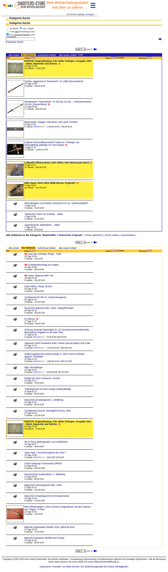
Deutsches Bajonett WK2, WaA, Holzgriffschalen (49, 308)
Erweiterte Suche (14, 42)
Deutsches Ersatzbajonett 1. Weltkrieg (43, 400)
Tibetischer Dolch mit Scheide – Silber (44, 214)
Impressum (45, 566)
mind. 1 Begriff (28, 29)
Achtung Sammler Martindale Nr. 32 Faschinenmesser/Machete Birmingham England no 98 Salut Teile (56, 331)
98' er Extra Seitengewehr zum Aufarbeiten (46, 442)
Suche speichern (93, 235)
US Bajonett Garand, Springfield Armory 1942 (47, 410)
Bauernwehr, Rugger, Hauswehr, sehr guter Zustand (51, 122)
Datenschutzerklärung (105, 561)
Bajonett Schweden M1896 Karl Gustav (44, 538)
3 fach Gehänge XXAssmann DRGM (43, 463)
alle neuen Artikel (68, 55)
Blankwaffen (49, 235)
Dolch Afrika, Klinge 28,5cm (38, 286)
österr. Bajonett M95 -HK (40, 275)
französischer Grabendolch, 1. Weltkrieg (44, 474)
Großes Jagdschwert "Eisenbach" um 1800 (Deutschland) (54, 81)
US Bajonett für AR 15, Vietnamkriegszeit (45, 297)
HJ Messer (29, 319)
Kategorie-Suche (19, 18)
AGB (80, 561)
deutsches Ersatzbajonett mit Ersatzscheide (46, 496)
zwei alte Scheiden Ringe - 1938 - (45, 254)
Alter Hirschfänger (33, 367)
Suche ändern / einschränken (120, 235)
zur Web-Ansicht (70, 566)
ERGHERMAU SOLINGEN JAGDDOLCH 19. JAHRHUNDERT (56, 203)
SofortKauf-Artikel (47, 55)
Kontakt (56, 566)
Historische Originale (70, 235)
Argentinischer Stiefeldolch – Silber (42, 225)
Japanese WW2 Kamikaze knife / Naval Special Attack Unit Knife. (57, 343)
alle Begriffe (14, 29)
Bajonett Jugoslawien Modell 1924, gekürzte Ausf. (49, 527)
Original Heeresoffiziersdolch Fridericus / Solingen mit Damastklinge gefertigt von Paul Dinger (52, 143)
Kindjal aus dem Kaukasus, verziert (42, 378)
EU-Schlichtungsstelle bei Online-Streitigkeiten (104, 566)
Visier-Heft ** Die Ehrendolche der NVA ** (45, 452)
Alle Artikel (14, 55)
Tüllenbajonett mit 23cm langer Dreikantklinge (47, 389)
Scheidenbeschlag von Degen (43, 264)
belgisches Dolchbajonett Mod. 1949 (42, 485)
